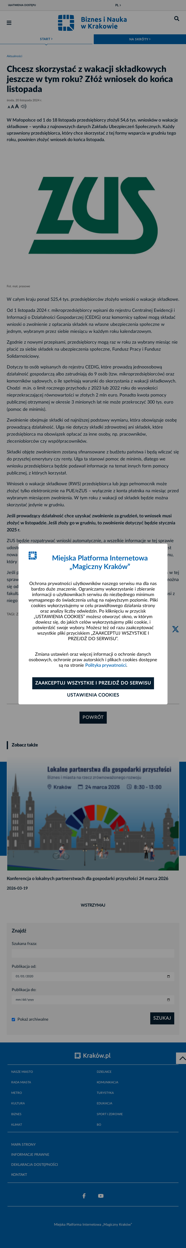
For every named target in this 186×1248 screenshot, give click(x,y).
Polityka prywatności (105, 665)
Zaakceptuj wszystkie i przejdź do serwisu (93, 683)
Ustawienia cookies (93, 695)
